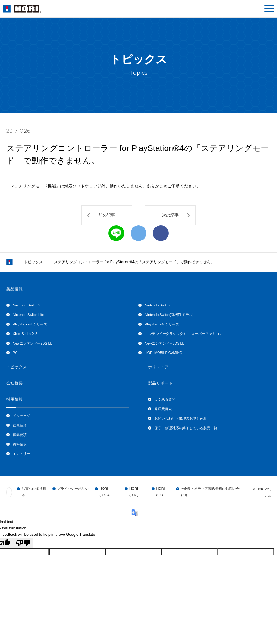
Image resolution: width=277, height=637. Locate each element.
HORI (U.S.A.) (105, 492)
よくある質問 (164, 399)
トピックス (33, 262)
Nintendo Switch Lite (28, 315)
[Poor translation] (23, 543)
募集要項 (20, 435)
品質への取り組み (34, 492)
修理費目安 (163, 409)
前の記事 (106, 215)
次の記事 (170, 215)
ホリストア (158, 367)
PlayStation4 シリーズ (30, 324)
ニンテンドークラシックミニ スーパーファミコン (184, 334)
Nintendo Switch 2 (26, 305)
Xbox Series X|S (25, 334)
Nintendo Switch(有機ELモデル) (169, 315)
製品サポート (160, 383)
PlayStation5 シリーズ (162, 324)
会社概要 (14, 383)
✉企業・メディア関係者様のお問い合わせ (210, 492)
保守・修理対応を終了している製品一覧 (185, 428)
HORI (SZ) (160, 492)
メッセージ (21, 415)
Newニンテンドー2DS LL (32, 343)
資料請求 (20, 444)
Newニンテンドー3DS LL (164, 343)
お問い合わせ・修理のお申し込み (180, 418)
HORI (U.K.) (133, 492)
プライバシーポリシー (73, 492)
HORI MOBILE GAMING (163, 353)
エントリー (21, 454)
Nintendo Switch (157, 305)
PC (15, 353)
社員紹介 (20, 425)
